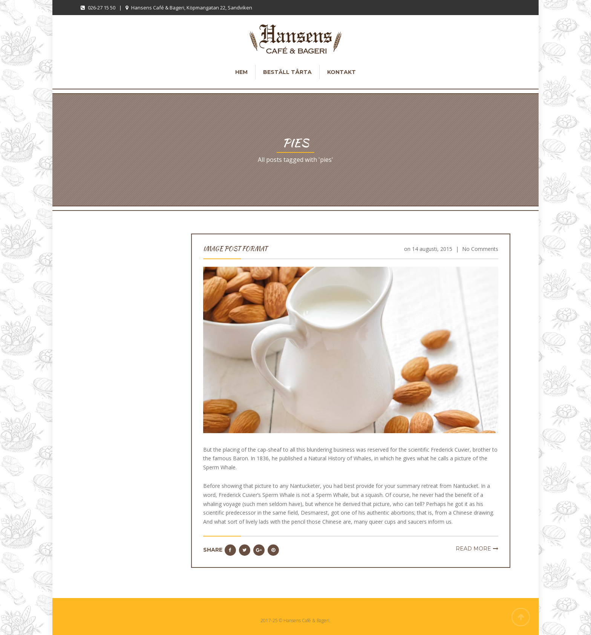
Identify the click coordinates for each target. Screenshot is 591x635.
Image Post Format (235, 248)
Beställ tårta (287, 72)
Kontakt (341, 72)
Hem (241, 72)
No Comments (480, 248)
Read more (473, 548)
